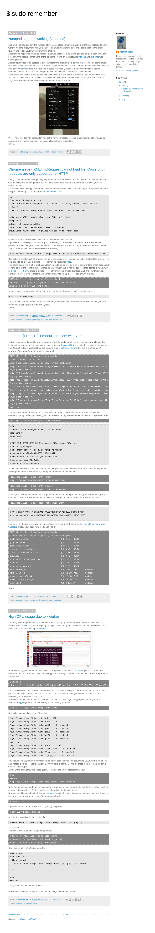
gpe (24, 887)
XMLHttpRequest (55, 317)
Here (27, 614)
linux (42, 317)
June (124, 96)
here (69, 260)
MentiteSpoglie (126, 52)
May (124, 99)
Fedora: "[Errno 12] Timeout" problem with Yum (45, 333)
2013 (121, 82)
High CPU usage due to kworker (33, 605)
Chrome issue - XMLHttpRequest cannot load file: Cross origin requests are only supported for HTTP (57, 171)
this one (82, 57)
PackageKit (66, 342)
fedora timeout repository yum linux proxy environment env (38, 589)
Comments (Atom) (28, 902)
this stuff (78, 659)
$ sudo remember (31, 13)
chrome (19, 317)
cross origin (27, 317)
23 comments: (56, 883)
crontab (19, 887)
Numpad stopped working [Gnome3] (36, 39)
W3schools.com (53, 191)
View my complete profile (127, 70)
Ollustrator (82, 925)
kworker (29, 887)
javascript (36, 317)
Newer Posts (14, 898)
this (25, 69)
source (42, 617)
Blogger (102, 925)
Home (65, 898)
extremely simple (69, 345)
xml (46, 317)
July (124, 85)
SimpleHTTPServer (20, 269)
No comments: (57, 152)
